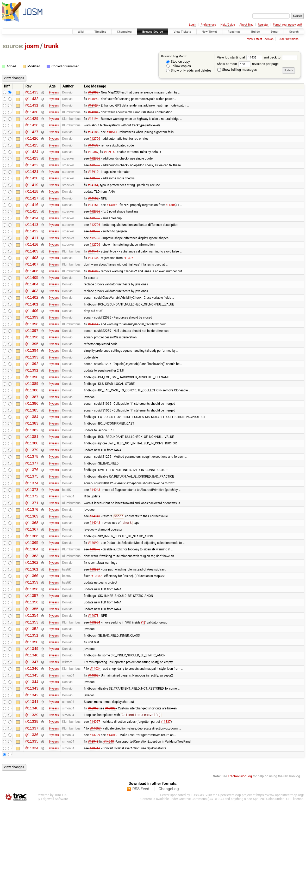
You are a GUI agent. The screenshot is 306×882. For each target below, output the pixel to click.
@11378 (32, 500)
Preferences (208, 24)
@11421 (32, 181)
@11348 (32, 722)
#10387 (93, 159)
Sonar (275, 31)
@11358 (32, 648)
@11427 (32, 137)
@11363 (32, 611)
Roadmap (234, 31)
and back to (281, 57)
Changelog (124, 31)
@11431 (32, 107)
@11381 (32, 477)
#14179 (93, 152)
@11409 (32, 270)
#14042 (112, 218)
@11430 (32, 115)
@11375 (32, 522)
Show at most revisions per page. (248, 64)
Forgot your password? (287, 24)
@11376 (32, 515)
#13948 (93, 819)
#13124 (93, 107)
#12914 (109, 159)
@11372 (32, 544)
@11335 (32, 818)
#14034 (95, 737)
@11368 (32, 574)
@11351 (32, 700)
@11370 (32, 559)
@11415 (32, 226)
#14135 (93, 278)
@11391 (32, 403)
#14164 (93, 196)
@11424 (32, 159)
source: (13, 46)
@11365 (32, 596)
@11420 (32, 188)
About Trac (246, 24)
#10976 (95, 604)
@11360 (32, 633)
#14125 (93, 293)
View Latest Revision (260, 39)
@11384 (32, 455)
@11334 (32, 826)
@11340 (32, 781)
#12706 (95, 144)
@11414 (32, 233)
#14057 (95, 796)
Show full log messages (237, 70)
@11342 (32, 767)
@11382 (32, 470)
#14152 (93, 211)
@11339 (32, 789)
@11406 (32, 292)
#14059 (93, 744)
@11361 (32, 626)
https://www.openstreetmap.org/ (280, 873)
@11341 (32, 774)
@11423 (32, 166)
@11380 (32, 485)
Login (192, 24)
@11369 (32, 567)
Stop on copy (178, 61)
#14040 (112, 811)
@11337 (32, 804)
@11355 (32, 670)
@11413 (32, 240)
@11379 (32, 492)
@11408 (32, 277)
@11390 (32, 411)
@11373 (32, 537)
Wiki (81, 31)
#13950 (93, 782)
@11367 (32, 581)
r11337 (166, 796)
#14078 (93, 678)
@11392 (32, 396)
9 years (54, 93)
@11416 (32, 218)
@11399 (32, 344)
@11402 (32, 322)
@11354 (32, 677)
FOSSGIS (197, 873)
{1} (143, 685)
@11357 (32, 655)
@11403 (32, 315)
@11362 (32, 618)
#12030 (110, 782)
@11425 (32, 152)
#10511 (112, 137)
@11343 (32, 759)
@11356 (32, 663)
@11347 (32, 729)
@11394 (32, 381)
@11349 (32, 715)
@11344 (32, 752)
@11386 (32, 440)
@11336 (32, 811)
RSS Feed (140, 867)
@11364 (32, 603)
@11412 (32, 248)
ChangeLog (169, 867)
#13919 (93, 182)
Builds (255, 31)
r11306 (171, 218)
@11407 (32, 285)
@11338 (32, 796)
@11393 (32, 389)
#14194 (93, 122)
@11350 (32, 707)
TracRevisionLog (240, 854)
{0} (128, 685)
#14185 (93, 137)
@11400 (32, 337)
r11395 (128, 278)
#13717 (95, 826)
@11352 (32, 692)
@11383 (32, 463)
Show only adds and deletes (188, 70)
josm (32, 46)
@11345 (32, 744)
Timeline (100, 31)
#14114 (93, 352)
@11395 (32, 374)
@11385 (32, 448)
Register (263, 24)
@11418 (32, 203)
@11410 (32, 263)
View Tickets (182, 31)
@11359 (32, 640)
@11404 (32, 307)
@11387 (32, 433)
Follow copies (178, 66)
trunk (51, 46)
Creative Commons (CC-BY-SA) (201, 877)
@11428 (32, 129)
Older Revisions (288, 39)
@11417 (32, 211)
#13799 (95, 811)
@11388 (32, 426)
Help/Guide (228, 24)
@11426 (32, 144)
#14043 (95, 537)
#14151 (93, 218)
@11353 (32, 685)
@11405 (32, 300)
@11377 (32, 507)
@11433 (32, 92)
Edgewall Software (54, 877)
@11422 (32, 174)
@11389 (32, 418)
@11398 (32, 352)
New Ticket (209, 31)
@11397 (32, 359)
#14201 (93, 115)
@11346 (32, 737)
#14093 (93, 100)
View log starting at (240, 57)
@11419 (32, 196)
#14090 (93, 596)
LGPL (288, 877)
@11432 (32, 100)
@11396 (32, 366)
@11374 (32, 529)
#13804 (95, 685)
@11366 (32, 589)
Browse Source (152, 31)
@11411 (32, 255)
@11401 (32, 329)
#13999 (93, 93)
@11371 (32, 552)
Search (294, 31)
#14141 (93, 270)
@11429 (32, 122)
